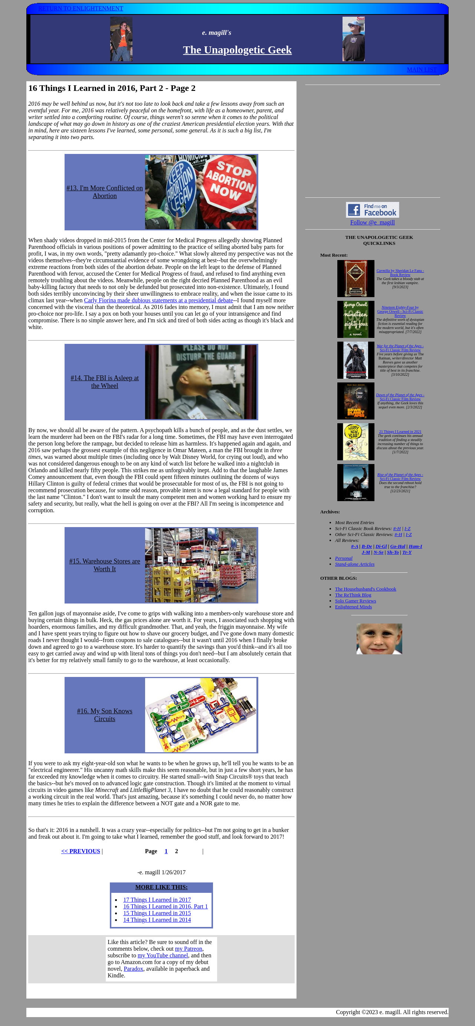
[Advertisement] (372, 141)
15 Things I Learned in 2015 (157, 913)
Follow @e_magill (372, 222)
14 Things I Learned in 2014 (157, 920)
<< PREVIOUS (80, 851)
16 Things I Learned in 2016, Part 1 (165, 906)
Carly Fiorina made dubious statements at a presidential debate (158, 300)
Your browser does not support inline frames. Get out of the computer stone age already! (161, 959)
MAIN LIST (422, 69)
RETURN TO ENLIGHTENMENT (80, 8)
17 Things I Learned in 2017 (157, 900)
